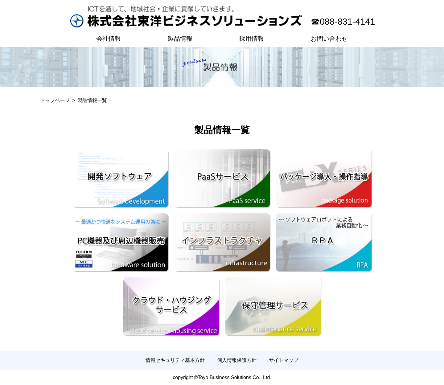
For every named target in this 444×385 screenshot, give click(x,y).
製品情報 (180, 38)
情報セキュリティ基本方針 (175, 360)
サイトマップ (283, 360)
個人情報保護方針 (237, 360)
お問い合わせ (329, 38)
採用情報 (251, 38)
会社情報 (108, 38)
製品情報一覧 (92, 100)
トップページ (55, 100)
